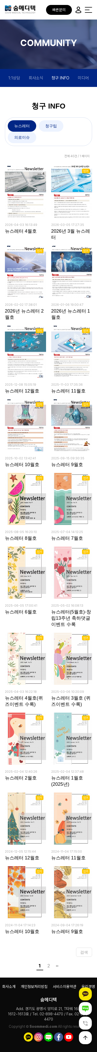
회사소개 (9, 986)
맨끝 (57, 966)
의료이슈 (22, 137)
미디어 (83, 77)
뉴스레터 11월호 (68, 391)
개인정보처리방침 (34, 986)
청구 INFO (60, 77)
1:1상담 (14, 77)
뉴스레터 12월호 (22, 391)
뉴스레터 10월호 (22, 464)
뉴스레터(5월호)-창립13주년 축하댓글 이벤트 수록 (71, 618)
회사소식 (36, 77)
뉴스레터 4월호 (21, 231)
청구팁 (51, 126)
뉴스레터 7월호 (67, 538)
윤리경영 (88, 986)
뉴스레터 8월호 (21, 538)
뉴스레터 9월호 (67, 464)
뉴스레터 (22, 126)
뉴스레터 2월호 (21, 778)
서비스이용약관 (64, 986)
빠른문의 (59, 10)
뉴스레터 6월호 (21, 611)
